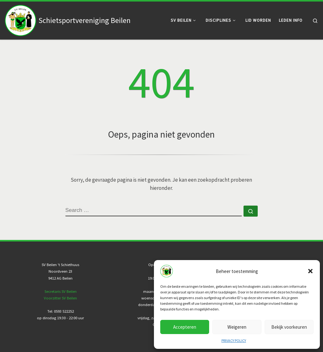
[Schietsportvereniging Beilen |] (20, 19)
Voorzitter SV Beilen (60, 298)
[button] (310, 271)
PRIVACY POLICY (233, 340)
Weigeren (236, 327)
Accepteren (184, 327)
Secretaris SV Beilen (60, 291)
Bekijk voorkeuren (289, 327)
